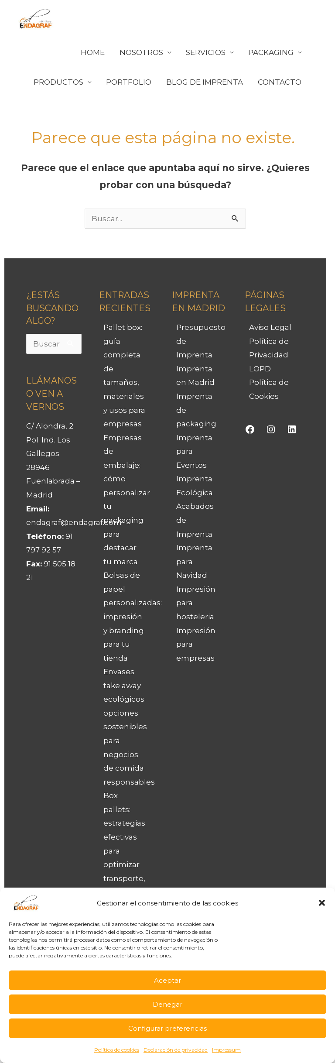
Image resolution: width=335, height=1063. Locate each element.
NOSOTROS (141, 52)
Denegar (167, 1004)
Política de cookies (116, 1049)
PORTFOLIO (128, 82)
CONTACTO (279, 82)
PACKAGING (271, 52)
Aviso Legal (270, 327)
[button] (322, 902)
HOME (93, 52)
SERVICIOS (206, 52)
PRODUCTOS (58, 82)
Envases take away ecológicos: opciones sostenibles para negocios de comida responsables (129, 726)
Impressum (226, 1049)
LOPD (260, 368)
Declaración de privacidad (176, 1049)
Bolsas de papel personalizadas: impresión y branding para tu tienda (132, 616)
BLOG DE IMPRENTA (204, 82)
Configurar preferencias (167, 1028)
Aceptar (167, 980)
